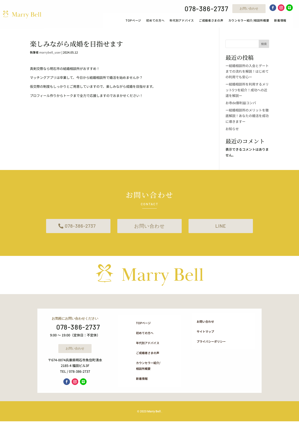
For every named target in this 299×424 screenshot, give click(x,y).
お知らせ (232, 130)
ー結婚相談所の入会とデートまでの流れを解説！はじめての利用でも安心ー (247, 73)
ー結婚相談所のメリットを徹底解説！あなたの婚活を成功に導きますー (247, 117)
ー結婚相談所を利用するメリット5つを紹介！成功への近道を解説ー (247, 91)
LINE (221, 228)
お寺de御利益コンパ (240, 104)
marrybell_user (50, 54)
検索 (264, 45)
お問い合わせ (249, 8)
